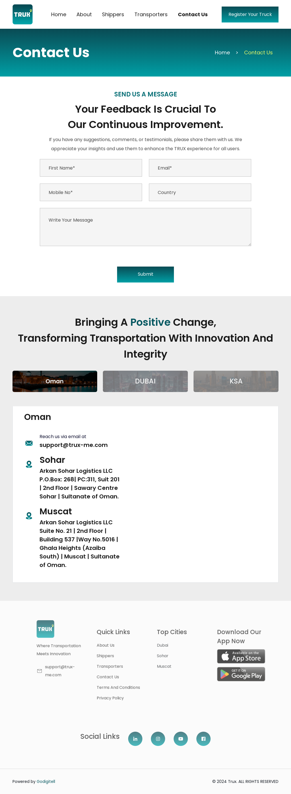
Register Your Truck (250, 14)
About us (118, 647)
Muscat (170, 665)
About (84, 14)
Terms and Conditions (130, 684)
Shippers (113, 14)
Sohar (169, 656)
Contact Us (193, 14)
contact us (120, 675)
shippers (118, 656)
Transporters (151, 14)
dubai (169, 647)
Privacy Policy (123, 693)
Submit (145, 274)
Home (58, 14)
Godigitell (46, 781)
